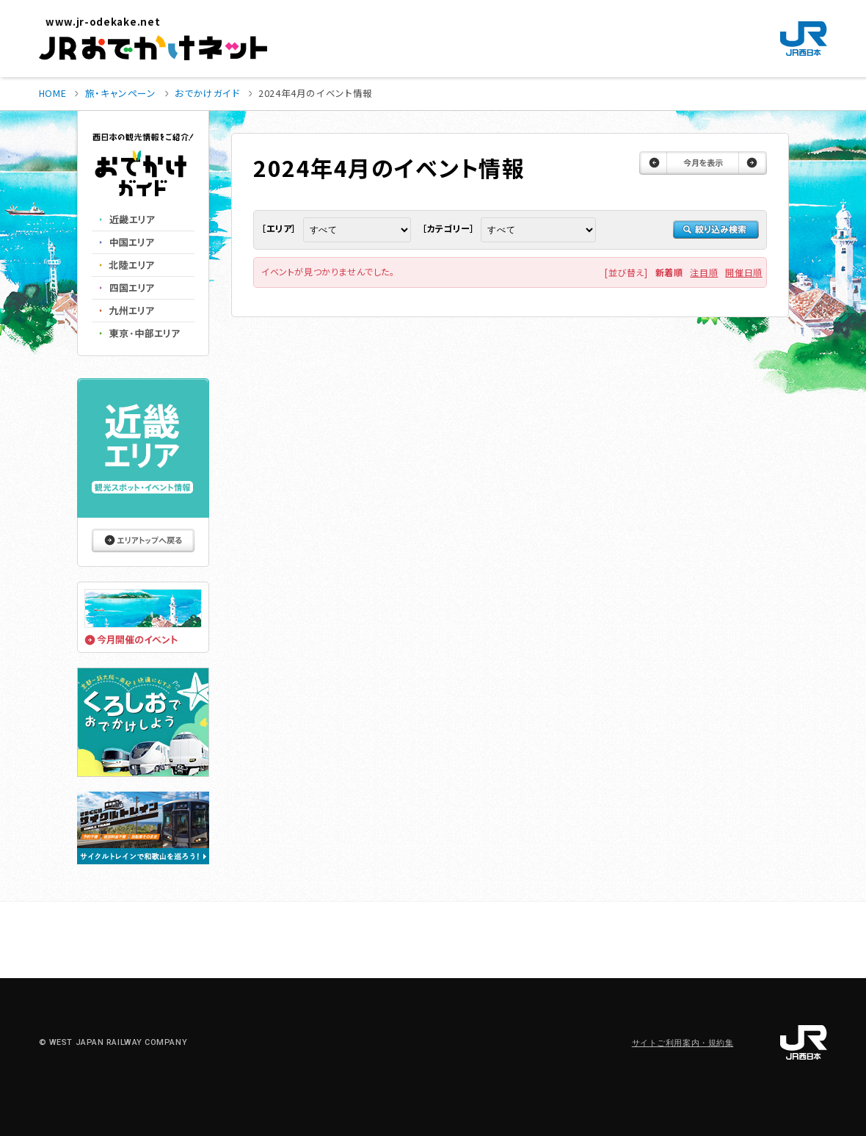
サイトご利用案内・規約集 (683, 1043)
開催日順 (743, 272)
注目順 (704, 272)
